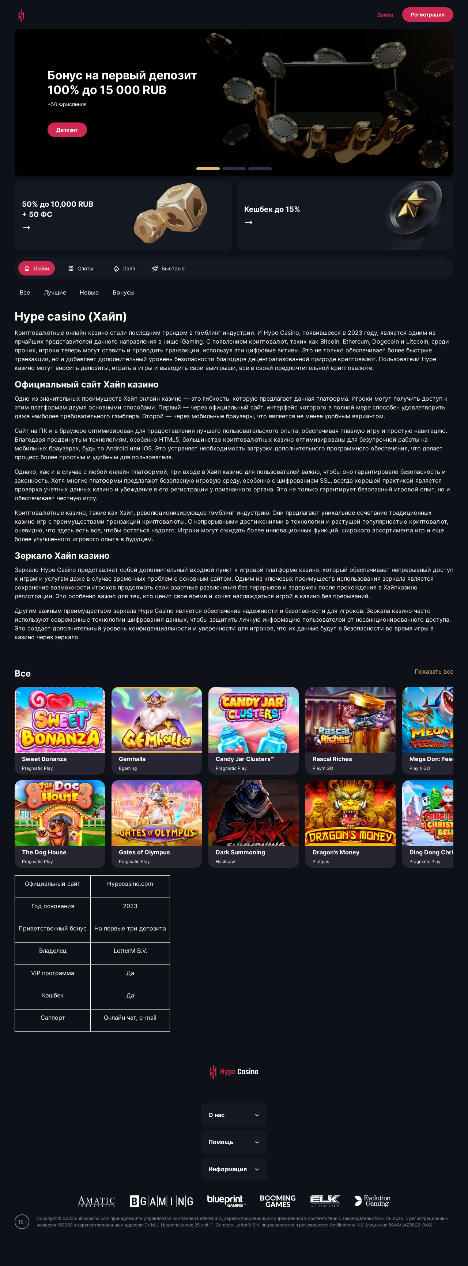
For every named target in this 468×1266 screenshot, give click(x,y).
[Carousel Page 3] (260, 168)
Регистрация (428, 14)
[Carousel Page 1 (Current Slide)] (208, 168)
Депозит (67, 129)
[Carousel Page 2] (234, 168)
